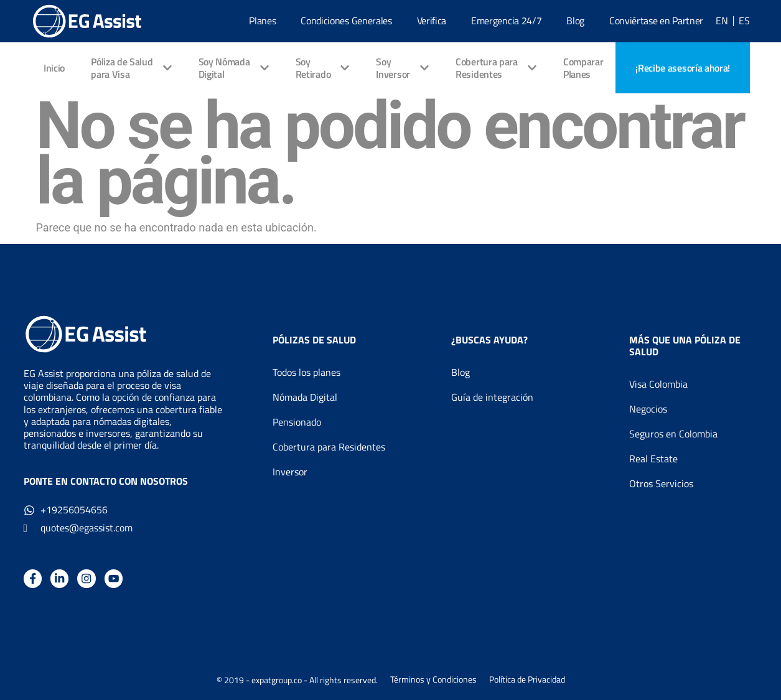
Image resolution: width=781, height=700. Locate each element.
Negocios (648, 409)
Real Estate (653, 458)
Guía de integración (492, 397)
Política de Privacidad (527, 680)
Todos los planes (306, 372)
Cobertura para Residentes (329, 447)
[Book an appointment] (682, 67)
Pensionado (297, 422)
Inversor (290, 471)
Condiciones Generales (346, 20)
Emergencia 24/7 (506, 20)
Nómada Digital (305, 397)
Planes (262, 20)
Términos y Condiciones (433, 680)
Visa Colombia (658, 384)
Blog (575, 20)
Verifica (431, 20)
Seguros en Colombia (673, 433)
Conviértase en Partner (656, 20)
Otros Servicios (661, 483)
